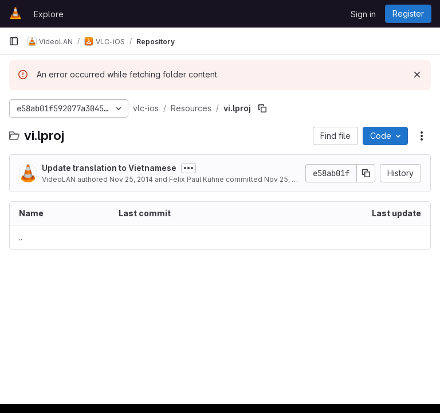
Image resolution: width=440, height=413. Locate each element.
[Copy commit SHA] (366, 173)
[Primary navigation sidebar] (14, 41)
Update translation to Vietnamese (109, 168)
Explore (49, 14)
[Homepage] (15, 14)
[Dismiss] (417, 74)
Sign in (363, 14)
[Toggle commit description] (188, 168)
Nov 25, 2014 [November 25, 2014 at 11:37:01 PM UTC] (131, 179)
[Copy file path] (262, 108)
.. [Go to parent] (20, 237)
